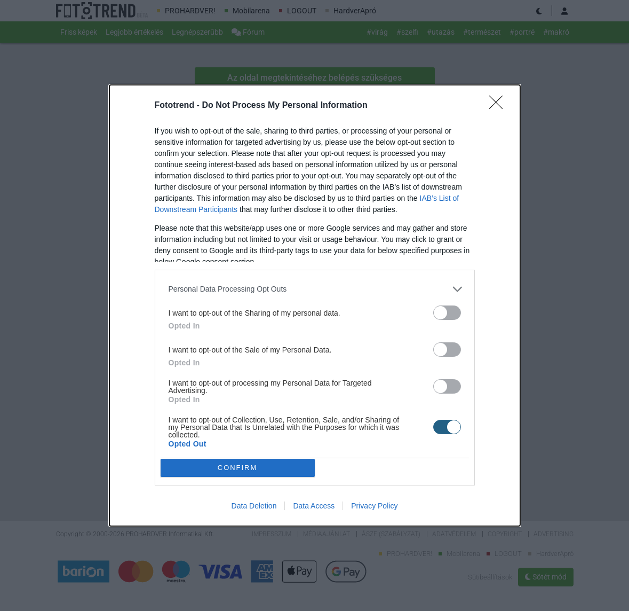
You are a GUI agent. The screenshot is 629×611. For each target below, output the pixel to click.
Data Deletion (254, 506)
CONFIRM (238, 468)
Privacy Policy (374, 506)
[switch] (447, 313)
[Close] (499, 106)
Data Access (314, 506)
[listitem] (315, 289)
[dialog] (314, 305)
